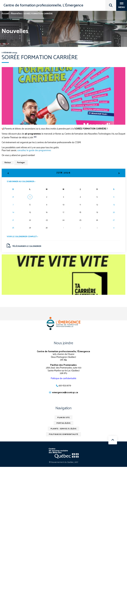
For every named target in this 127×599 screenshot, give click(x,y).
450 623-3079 (65, 385)
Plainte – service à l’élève (64, 428)
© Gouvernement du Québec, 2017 (63, 462)
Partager (21, 162)
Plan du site (63, 417)
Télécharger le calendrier (24, 246)
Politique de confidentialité (63, 378)
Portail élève (64, 423)
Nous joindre (63, 343)
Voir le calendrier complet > (22, 236)
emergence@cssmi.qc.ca (65, 392)
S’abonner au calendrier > (21, 181)
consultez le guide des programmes (34, 150)
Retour (8, 162)
